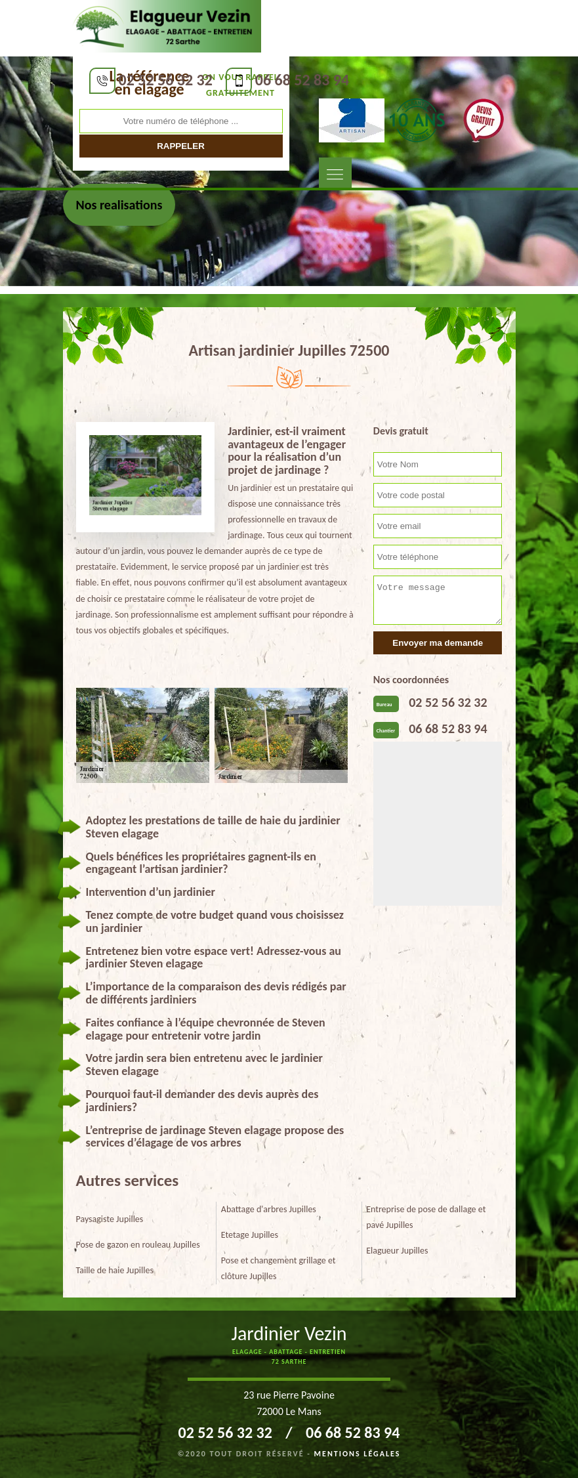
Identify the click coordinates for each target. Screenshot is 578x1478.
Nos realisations (119, 205)
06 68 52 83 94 (302, 79)
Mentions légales (357, 1453)
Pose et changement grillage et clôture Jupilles (278, 1268)
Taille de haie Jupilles (115, 1270)
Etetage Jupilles (249, 1234)
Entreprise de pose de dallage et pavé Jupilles (425, 1217)
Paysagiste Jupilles (110, 1219)
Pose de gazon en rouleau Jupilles (138, 1244)
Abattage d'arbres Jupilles (268, 1209)
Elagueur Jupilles (397, 1250)
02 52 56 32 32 (166, 79)
